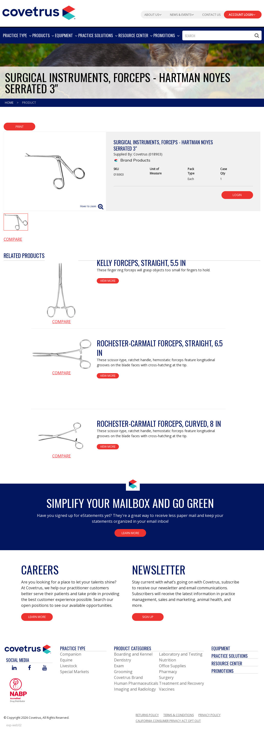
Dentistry (122, 660)
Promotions (222, 671)
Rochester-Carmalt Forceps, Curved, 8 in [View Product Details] (159, 423)
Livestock (68, 665)
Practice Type (72, 648)
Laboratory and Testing (180, 654)
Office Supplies (172, 665)
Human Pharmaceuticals (136, 683)
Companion (70, 654)
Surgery (166, 677)
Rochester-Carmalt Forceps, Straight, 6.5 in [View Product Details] (160, 348)
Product (29, 103)
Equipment (220, 648)
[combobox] (222, 35)
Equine (66, 660)
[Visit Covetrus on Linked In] (14, 668)
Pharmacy (168, 671)
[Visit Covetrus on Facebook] (29, 668)
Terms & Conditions (178, 715)
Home (9, 103)
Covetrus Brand (128, 677)
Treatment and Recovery (181, 683)
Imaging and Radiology (135, 689)
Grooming (123, 671)
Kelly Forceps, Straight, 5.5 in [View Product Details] (141, 262)
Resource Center (226, 663)
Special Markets (74, 671)
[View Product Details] (61, 288)
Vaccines (167, 689)
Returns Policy (147, 715)
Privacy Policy (209, 715)
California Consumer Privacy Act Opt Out (168, 721)
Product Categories (132, 648)
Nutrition (167, 660)
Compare (13, 239)
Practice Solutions (229, 656)
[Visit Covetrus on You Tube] (44, 668)
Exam (119, 665)
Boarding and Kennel (133, 654)
